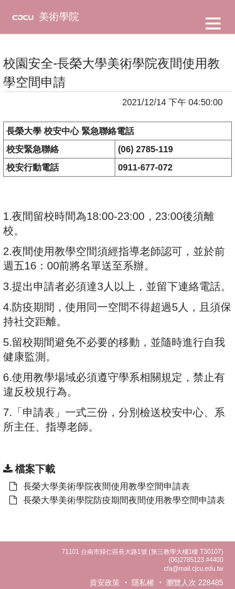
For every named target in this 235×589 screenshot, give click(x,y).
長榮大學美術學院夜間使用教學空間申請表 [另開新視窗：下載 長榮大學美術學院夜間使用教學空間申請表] (99, 486)
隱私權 (143, 582)
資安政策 (105, 582)
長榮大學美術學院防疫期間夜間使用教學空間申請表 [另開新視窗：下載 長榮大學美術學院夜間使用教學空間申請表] (117, 500)
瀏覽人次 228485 (194, 582)
